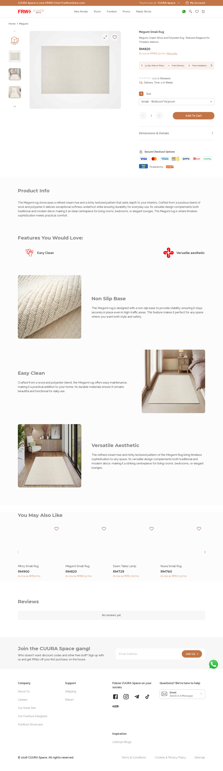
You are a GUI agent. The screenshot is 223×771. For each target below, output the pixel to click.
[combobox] (176, 101)
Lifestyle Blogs (121, 742)
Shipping (70, 691)
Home (12, 23)
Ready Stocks (143, 11)
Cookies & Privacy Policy (170, 757)
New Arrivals (81, 11)
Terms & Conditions (133, 757)
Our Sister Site (27, 708)
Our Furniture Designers (32, 716)
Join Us (192, 654)
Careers (22, 699)
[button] (15, 57)
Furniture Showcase (30, 724)
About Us (24, 691)
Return (69, 699)
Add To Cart (194, 115)
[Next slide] (14, 106)
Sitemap (199, 757)
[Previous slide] (14, 31)
